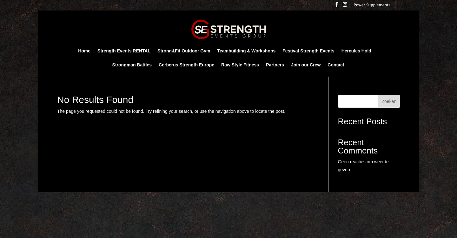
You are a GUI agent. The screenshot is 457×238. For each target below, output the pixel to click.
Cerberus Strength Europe (186, 65)
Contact (336, 65)
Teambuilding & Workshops (246, 51)
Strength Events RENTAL (123, 51)
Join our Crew (306, 65)
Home (84, 51)
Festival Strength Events (308, 51)
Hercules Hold (356, 51)
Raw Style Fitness (240, 65)
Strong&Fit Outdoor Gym (183, 51)
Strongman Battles (132, 65)
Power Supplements (372, 5)
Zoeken (388, 101)
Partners (275, 65)
